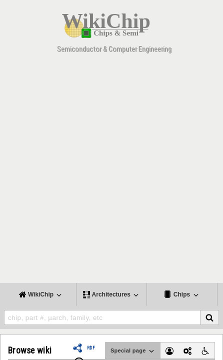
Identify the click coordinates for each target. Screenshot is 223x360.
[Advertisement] (111, 171)
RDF (91, 348)
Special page (133, 351)
